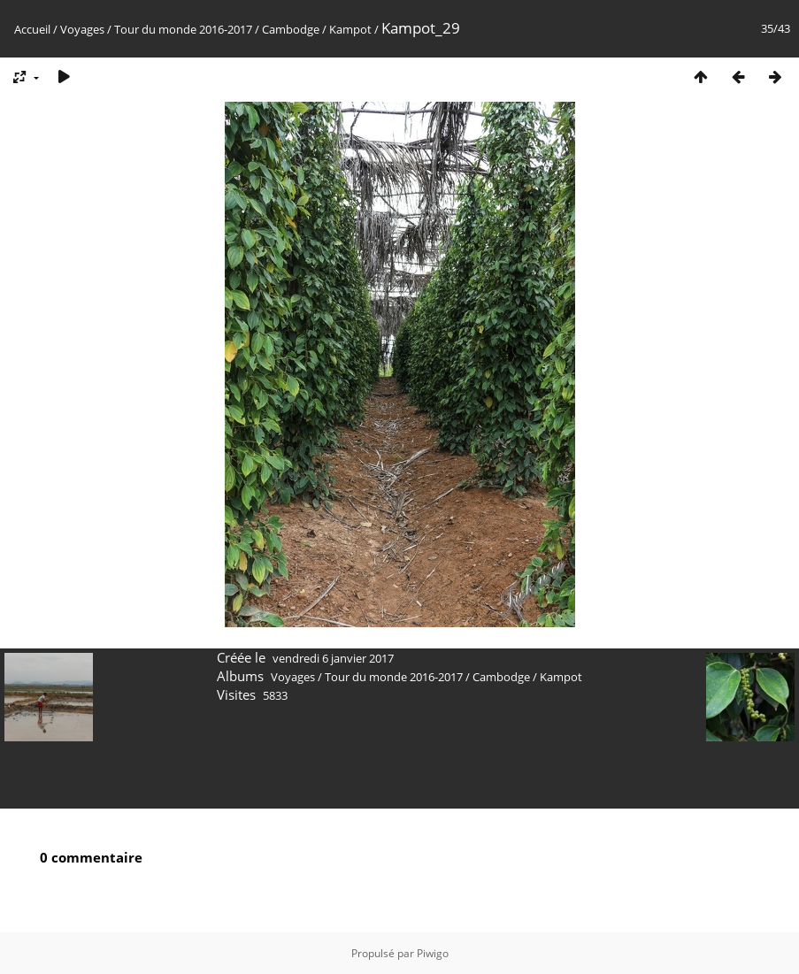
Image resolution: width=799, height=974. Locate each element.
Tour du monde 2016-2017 (183, 29)
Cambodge (290, 29)
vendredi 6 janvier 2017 (333, 658)
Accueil (32, 29)
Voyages (82, 29)
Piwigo (433, 953)
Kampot (350, 29)
